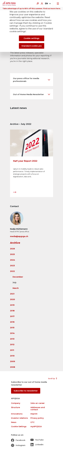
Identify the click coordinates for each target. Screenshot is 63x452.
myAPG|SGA (36, 426)
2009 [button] (12, 361)
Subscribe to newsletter (26, 391)
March (16, 288)
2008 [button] (12, 367)
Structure (15, 407)
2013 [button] (12, 339)
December (18, 277)
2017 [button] (12, 316)
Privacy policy (37, 418)
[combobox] (48, 3)
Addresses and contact (37, 408)
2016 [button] (12, 322)
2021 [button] (12, 294)
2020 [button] (12, 299)
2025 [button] (12, 254)
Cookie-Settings (18, 426)
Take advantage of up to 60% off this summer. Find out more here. (32, 8)
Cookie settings (31, 38)
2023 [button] (12, 265)
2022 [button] (12, 271)
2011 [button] (12, 350)
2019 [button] (12, 305)
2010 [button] (12, 356)
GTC (32, 422)
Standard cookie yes (31, 46)
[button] (31, 79)
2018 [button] (12, 311)
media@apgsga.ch (19, 236)
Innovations (16, 414)
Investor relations (19, 418)
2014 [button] (12, 333)
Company (15, 403)
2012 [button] (12, 344)
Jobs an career (37, 403)
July (14, 282)
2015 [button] (12, 327)
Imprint (33, 414)
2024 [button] (12, 260)
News (13, 422)
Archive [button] (15, 242)
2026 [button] (12, 249)
